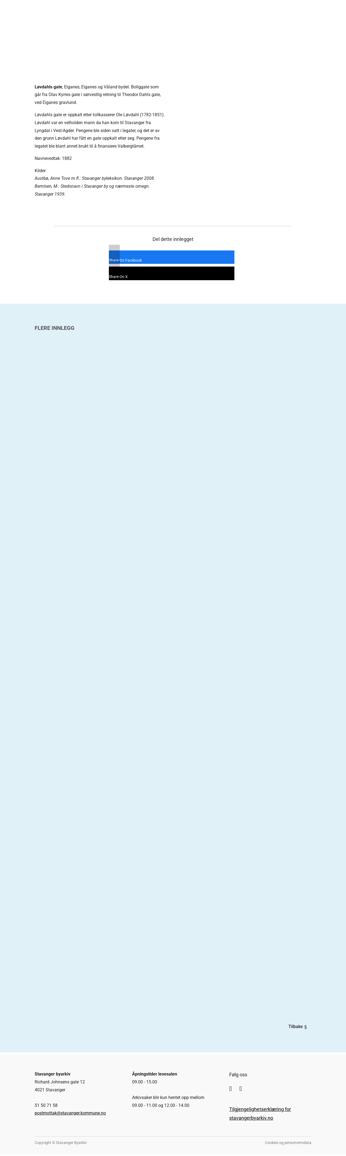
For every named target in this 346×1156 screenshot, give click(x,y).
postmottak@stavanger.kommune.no (70, 1114)
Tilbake (293, 1027)
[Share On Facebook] (167, 258)
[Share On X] (167, 274)
